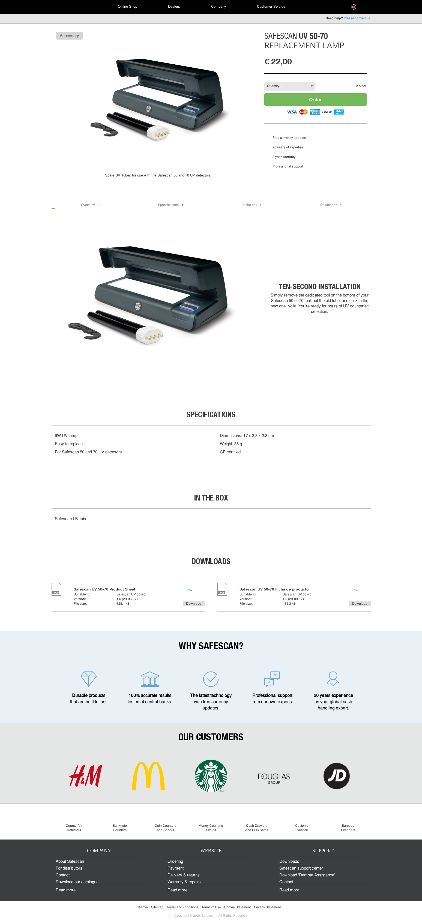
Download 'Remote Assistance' (307, 875)
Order (315, 99)
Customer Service (271, 6)
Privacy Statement (267, 907)
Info (189, 590)
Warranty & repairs (184, 882)
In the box (250, 205)
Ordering (175, 862)
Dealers (174, 6)
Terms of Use (211, 907)
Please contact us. (357, 18)
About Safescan (70, 862)
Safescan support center (301, 869)
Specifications (168, 205)
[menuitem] (71, 7)
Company (218, 6)
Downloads (328, 205)
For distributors (69, 869)
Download (193, 604)
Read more (66, 890)
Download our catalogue (77, 882)
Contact (63, 875)
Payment (175, 869)
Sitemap (157, 907)
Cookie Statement (237, 907)
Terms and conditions (182, 907)
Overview (88, 205)
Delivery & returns (183, 875)
